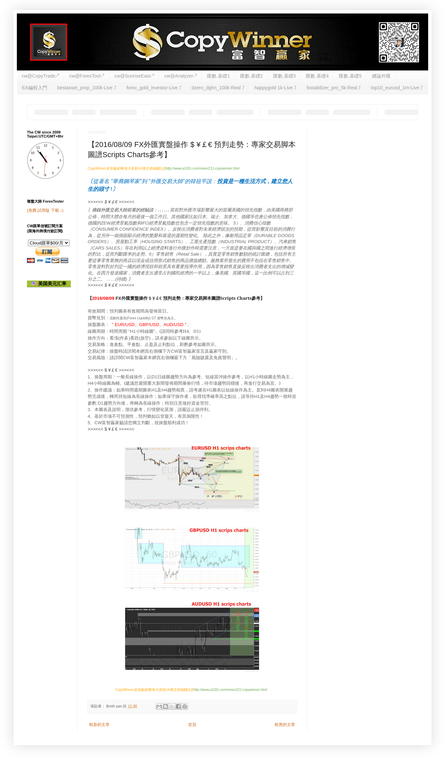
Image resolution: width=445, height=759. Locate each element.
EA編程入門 (34, 87)
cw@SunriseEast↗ (134, 76)
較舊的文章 (285, 724)
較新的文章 (99, 724)
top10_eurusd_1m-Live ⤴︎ (397, 87)
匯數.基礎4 (317, 76)
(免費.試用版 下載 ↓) (45, 210)
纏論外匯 (381, 76)
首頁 (192, 724)
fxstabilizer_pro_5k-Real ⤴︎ (333, 87)
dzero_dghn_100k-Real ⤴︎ (217, 87)
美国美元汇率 (48, 283)
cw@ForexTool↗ (86, 76)
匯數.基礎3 (284, 76)
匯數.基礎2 (251, 76)
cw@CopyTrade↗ (40, 76)
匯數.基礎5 (350, 76)
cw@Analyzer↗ (180, 76)
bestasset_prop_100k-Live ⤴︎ (86, 87)
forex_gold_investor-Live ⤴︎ (153, 87)
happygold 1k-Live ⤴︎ (276, 87)
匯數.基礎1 (218, 76)
